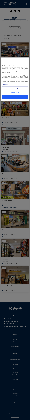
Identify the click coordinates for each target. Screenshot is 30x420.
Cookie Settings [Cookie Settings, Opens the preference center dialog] (15, 88)
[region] (15, 79)
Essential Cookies (15, 92)
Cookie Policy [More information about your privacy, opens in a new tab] (5, 84)
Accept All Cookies (15, 97)
